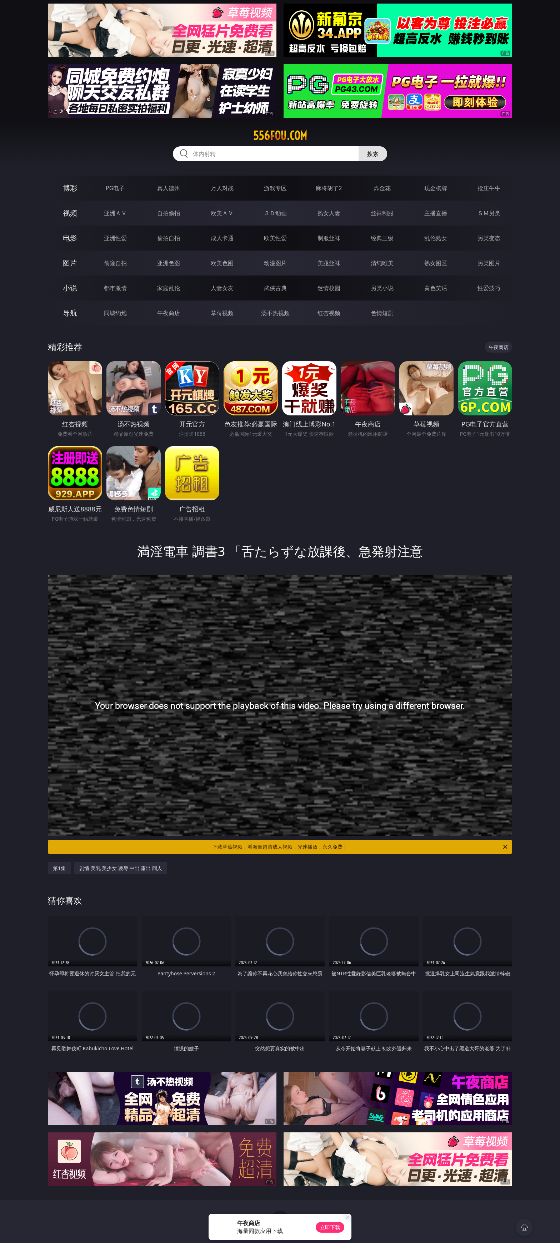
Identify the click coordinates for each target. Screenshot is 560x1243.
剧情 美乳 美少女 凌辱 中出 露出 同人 (120, 868)
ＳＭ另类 (489, 213)
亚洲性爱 (115, 238)
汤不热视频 (275, 313)
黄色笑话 (435, 288)
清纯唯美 (382, 263)
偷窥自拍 (115, 263)
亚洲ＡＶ (115, 213)
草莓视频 (222, 313)
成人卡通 (222, 238)
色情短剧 (382, 313)
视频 (70, 213)
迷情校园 (329, 288)
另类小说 (382, 288)
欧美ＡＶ (222, 213)
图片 (70, 263)
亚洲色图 (168, 263)
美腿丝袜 (329, 263)
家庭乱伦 (168, 288)
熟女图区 (435, 263)
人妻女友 (222, 288)
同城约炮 (115, 313)
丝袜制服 (382, 213)
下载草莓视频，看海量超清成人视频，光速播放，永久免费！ (360, 847)
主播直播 (435, 213)
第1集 (59, 868)
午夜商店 (168, 313)
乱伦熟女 (435, 238)
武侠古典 (275, 288)
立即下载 (330, 1227)
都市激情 (115, 288)
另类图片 (489, 263)
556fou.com (280, 135)
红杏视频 (329, 313)
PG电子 (115, 188)
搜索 (373, 154)
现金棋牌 (435, 188)
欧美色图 (222, 263)
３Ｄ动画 (275, 213)
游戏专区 (275, 188)
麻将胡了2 (329, 188)
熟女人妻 (329, 213)
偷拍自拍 (168, 238)
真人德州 (168, 188)
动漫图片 (275, 263)
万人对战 (222, 188)
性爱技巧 (489, 288)
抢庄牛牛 (489, 188)
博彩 (70, 188)
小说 (70, 288)
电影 (70, 238)
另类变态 (489, 238)
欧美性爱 (275, 238)
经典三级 (382, 238)
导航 (70, 313)
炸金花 (382, 188)
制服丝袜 (329, 238)
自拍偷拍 (168, 213)
